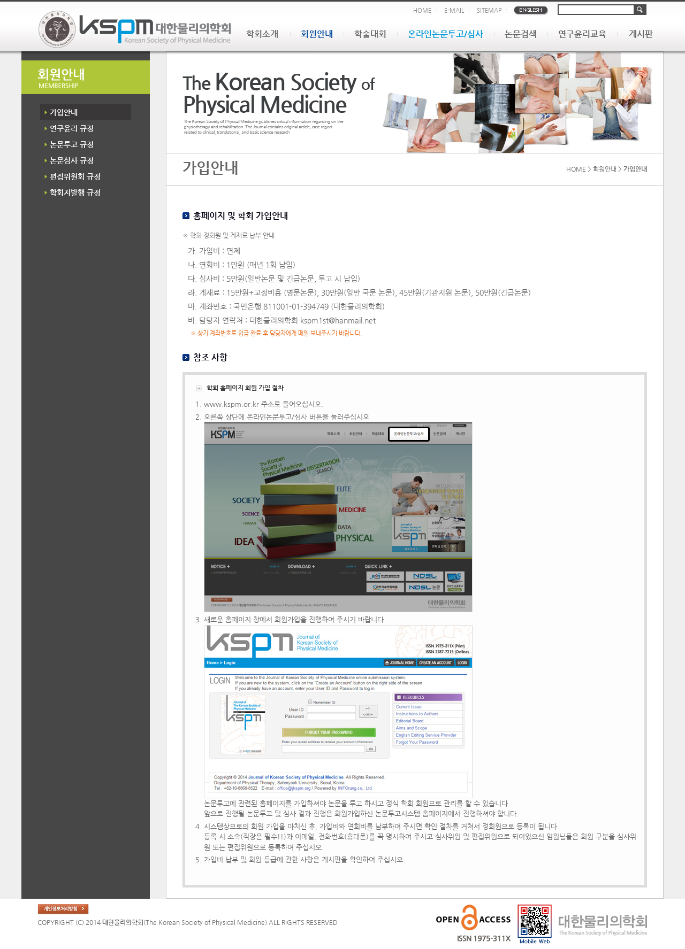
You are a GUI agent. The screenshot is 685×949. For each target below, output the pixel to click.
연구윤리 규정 (72, 128)
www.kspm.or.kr (231, 404)
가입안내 (64, 112)
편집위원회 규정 (75, 176)
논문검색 (521, 34)
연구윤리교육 (582, 34)
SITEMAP (489, 10)
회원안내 (317, 34)
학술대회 (370, 34)
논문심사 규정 (72, 160)
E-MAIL (454, 10)
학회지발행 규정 (75, 192)
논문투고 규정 (72, 144)
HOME (422, 10)
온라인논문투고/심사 (445, 34)
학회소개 (262, 34)
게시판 (641, 34)
